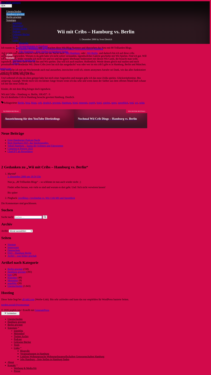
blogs (34, 102)
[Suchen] (45, 217)
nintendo (83, 102)
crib (40, 102)
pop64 (92, 102)
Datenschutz (14, 250)
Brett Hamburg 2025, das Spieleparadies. (28, 143)
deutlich (47, 102)
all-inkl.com (28, 299)
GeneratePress (42, 310)
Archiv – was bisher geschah (22, 256)
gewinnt (56, 102)
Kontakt (11, 57)
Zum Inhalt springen (10, 2)
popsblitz (17, 23)
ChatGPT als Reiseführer (20, 151)
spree (114, 102)
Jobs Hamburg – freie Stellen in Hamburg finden (43, 51)
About (9, 54)
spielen (106, 102)
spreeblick (123, 102)
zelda (142, 102)
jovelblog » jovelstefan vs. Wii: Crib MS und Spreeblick (46, 198)
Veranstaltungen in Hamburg (33, 46)
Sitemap (12, 244)
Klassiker (12, 277)
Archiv (4, 230)
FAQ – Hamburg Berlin (19, 253)
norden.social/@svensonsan (15, 304)
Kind (75, 102)
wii (136, 102)
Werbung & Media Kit (24, 60)
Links (17, 40)
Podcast (16, 31)
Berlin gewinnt (13, 17)
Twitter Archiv (20, 28)
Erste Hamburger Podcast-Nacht (24, 140)
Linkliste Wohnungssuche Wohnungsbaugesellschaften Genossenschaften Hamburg (61, 49)
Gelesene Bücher (21, 34)
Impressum (13, 247)
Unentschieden (13, 11)
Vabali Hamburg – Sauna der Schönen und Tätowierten (35, 145)
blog (27, 102)
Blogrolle (23, 43)
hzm (10, 274)
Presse (16, 63)
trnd (131, 102)
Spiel (99, 102)
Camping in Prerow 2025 (20, 148)
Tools (15, 37)
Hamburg (66, 102)
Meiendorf (18, 26)
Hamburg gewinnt (15, 14)
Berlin (21, 102)
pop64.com (5, 68)
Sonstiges (12, 20)
